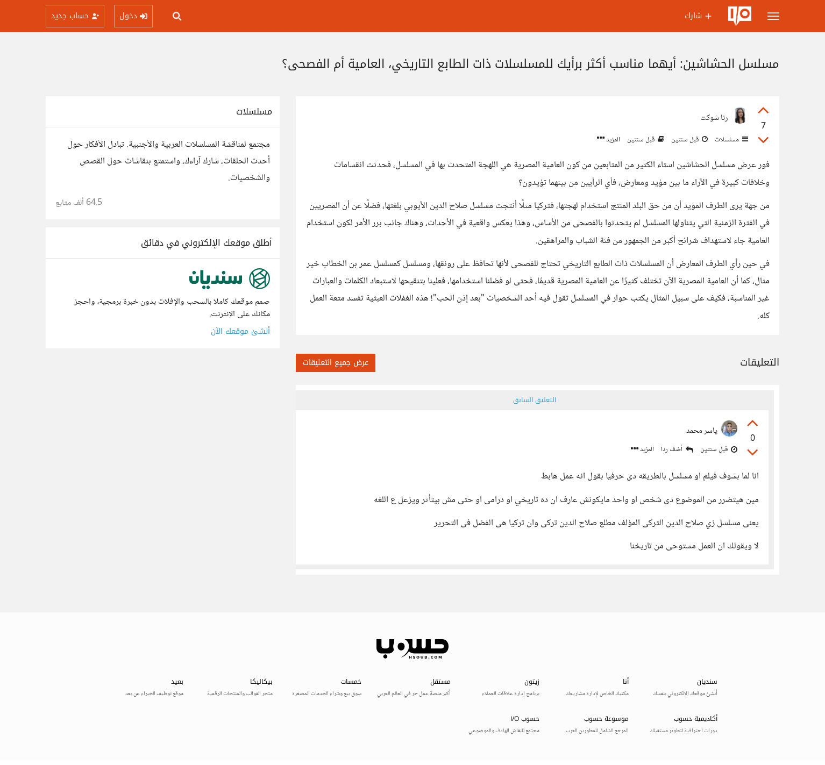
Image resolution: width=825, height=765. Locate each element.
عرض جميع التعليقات (335, 362)
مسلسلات (730, 140)
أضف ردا (677, 450)
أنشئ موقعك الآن (240, 331)
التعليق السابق (534, 400)
